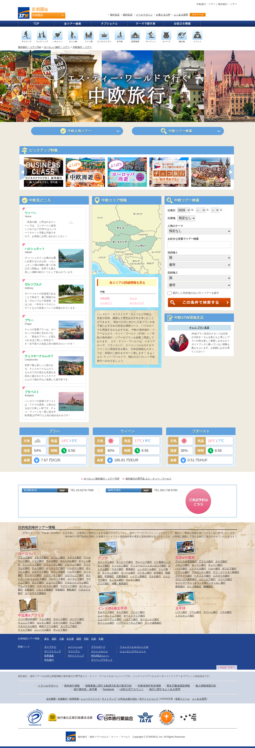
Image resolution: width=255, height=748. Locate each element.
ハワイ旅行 (181, 612)
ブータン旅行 (144, 572)
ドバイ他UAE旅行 (27, 619)
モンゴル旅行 (116, 580)
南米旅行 (180, 586)
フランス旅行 (25, 557)
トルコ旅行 (45, 619)
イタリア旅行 (41, 557)
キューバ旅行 (215, 565)
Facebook (108, 689)
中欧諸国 (105, 298)
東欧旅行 (71, 589)
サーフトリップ (52, 651)
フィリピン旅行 (120, 565)
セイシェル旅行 (106, 622)
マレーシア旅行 (143, 562)
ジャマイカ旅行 (197, 568)
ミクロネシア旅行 (184, 615)
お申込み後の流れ (127, 698)
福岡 (78, 638)
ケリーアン (74, 651)
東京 (46, 638)
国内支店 (127, 14)
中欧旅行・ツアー (82, 47)
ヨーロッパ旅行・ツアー (57, 47)
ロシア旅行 (38, 582)
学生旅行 (49, 659)
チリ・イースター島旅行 (226, 572)
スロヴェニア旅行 (74, 575)
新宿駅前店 (30, 490)
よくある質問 (181, 14)
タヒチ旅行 (122, 612)
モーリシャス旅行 (149, 619)
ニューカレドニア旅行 (110, 615)
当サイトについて (148, 698)
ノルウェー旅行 (73, 564)
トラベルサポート (48, 685)
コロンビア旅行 (207, 579)
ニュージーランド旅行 (110, 619)
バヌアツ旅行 (131, 619)
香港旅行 (130, 569)
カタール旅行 (60, 622)
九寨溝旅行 (122, 576)
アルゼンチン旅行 (201, 572)
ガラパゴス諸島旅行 (186, 579)
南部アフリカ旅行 (48, 626)
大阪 (61, 638)
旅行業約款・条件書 (85, 689)
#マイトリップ (76, 655)
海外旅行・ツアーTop (29, 47)
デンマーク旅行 (33, 575)
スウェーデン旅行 (53, 564)
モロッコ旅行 (60, 619)
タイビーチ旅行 (124, 562)
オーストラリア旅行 (134, 615)
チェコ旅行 (38, 568)
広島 (93, 638)
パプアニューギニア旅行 (129, 622)
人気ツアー (80, 131)
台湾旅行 (158, 572)
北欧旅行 (29, 589)
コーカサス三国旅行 (35, 593)
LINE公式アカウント (132, 689)
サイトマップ (109, 698)
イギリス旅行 (74, 557)
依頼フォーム (182, 698)
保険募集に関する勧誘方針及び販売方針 (108, 685)
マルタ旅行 (52, 561)
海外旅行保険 (72, 685)
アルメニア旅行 (26, 586)
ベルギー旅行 (74, 571)
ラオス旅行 (118, 569)
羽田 (86, 638)
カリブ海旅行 (194, 586)
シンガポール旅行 (146, 569)
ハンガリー (106, 303)
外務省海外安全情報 (149, 685)
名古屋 (70, 638)
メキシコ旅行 (182, 565)
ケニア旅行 (75, 622)
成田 (54, 638)
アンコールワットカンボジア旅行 (148, 565)
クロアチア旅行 (40, 571)
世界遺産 (49, 655)
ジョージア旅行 (54, 582)
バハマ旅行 (181, 568)
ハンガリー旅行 (75, 568)
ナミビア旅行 (25, 629)
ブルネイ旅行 (133, 580)
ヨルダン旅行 (44, 622)
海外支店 (115, 14)
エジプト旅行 (77, 619)
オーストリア (137, 303)
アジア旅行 (104, 583)
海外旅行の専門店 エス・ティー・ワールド (149, 478)
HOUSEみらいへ (100, 655)
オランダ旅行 (58, 571)
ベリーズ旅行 (225, 579)
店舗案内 (62, 698)
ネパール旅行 (128, 572)
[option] (43, 172)
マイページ (198, 14)
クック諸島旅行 (153, 622)
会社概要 (51, 698)
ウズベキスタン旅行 (47, 586)
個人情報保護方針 (205, 685)
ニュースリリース (90, 698)
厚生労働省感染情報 (178, 685)
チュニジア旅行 (26, 622)
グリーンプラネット (102, 659)
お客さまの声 (163, 14)
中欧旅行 (60, 589)
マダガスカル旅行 (27, 626)
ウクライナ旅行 (68, 586)
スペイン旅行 (58, 557)
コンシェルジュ (99, 651)
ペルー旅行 (214, 568)
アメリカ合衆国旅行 (186, 561)
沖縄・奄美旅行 (120, 583)
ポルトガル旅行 (68, 561)
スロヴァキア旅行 (53, 575)
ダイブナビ (50, 647)
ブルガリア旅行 (57, 579)
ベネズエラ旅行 (202, 575)
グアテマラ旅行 (183, 575)
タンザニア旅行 (68, 626)
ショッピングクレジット (133, 651)
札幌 (101, 638)
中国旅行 (109, 576)
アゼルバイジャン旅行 (77, 582)
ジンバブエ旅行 (42, 629)
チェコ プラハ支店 (199, 327)
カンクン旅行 (199, 565)
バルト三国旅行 (44, 589)
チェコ (133, 298)
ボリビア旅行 (229, 568)
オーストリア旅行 (55, 568)
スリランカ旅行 (110, 572)
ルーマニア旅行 (76, 579)
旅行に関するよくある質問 (164, 689)
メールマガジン (144, 14)
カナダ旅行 (221, 561)
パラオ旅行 (226, 612)
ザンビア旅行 (60, 629)
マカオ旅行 (155, 576)
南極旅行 (208, 586)
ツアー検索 (180, 131)
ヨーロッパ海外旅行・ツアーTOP (101, 478)
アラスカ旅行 (206, 561)
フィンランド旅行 (31, 564)
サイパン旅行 (210, 612)
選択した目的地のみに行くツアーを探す (193, 292)
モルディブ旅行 (106, 612)
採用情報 (74, 698)
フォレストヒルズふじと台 (134, 647)
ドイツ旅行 (38, 561)
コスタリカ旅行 (221, 575)
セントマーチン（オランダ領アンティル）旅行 (200, 582)
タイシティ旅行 (106, 562)
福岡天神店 (114, 490)
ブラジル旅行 (182, 572)
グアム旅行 (195, 612)
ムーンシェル (75, 647)
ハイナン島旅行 (138, 576)
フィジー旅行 (137, 612)
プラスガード (98, 647)
